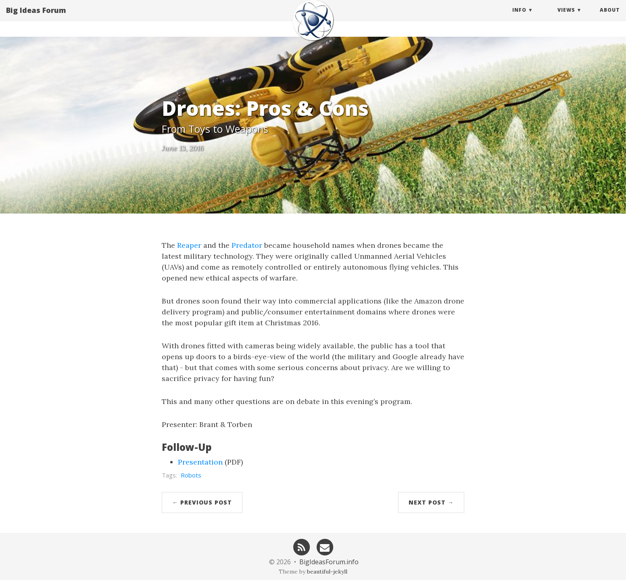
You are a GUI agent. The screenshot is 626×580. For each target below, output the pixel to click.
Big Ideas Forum (36, 18)
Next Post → (431, 502)
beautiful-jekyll (327, 571)
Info (519, 18)
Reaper (189, 245)
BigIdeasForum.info (329, 561)
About (610, 18)
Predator (247, 245)
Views (566, 18)
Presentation (200, 462)
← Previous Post (202, 502)
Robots (191, 475)
